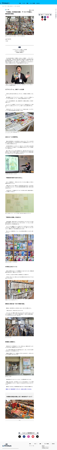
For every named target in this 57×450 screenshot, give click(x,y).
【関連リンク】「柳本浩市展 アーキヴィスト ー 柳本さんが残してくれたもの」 (18, 389)
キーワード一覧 (31, 445)
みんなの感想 (31, 10)
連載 (27, 3)
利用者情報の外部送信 (45, 448)
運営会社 (43, 445)
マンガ (23, 3)
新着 (20, 3)
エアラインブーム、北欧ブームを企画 (20, 49)
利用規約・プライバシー (45, 446)
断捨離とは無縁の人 (20, 52)
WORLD (38, 3)
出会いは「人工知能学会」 (20, 51)
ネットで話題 (32, 3)
